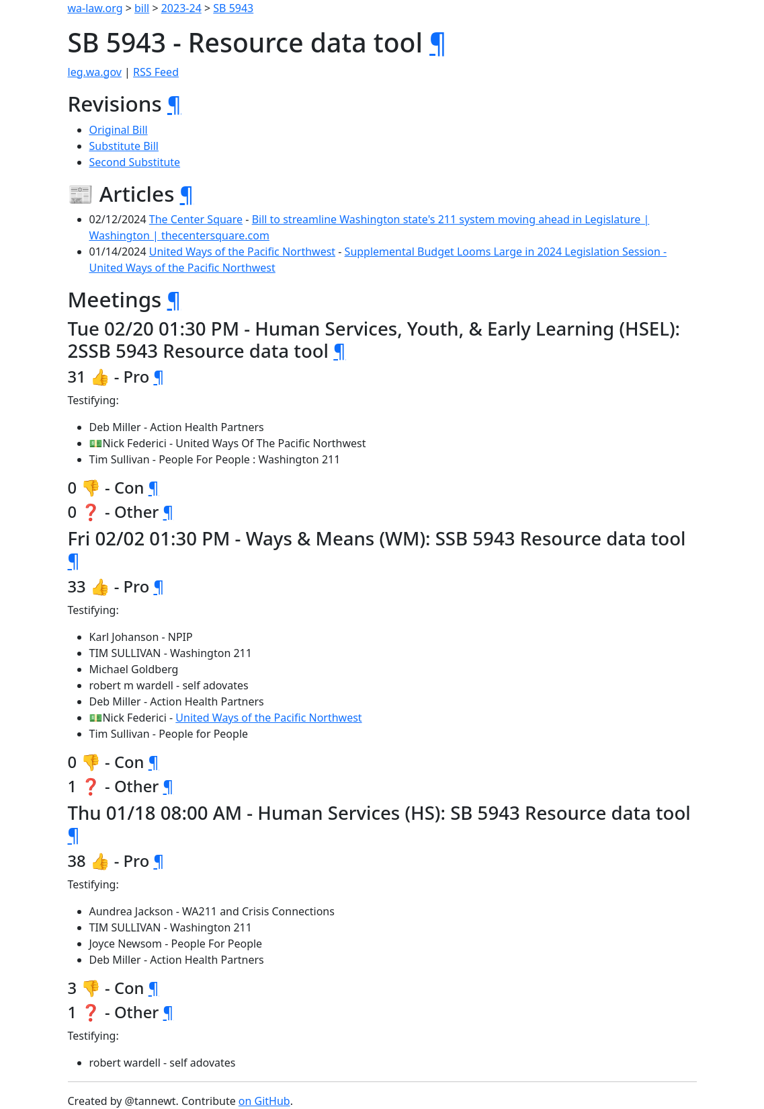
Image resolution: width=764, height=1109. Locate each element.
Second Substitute (135, 162)
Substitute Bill (124, 146)
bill (141, 8)
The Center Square (196, 219)
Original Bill (118, 129)
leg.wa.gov (95, 72)
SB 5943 (233, 8)
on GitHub (264, 1101)
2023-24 (181, 8)
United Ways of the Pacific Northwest (242, 251)
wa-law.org (95, 8)
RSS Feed (156, 72)
